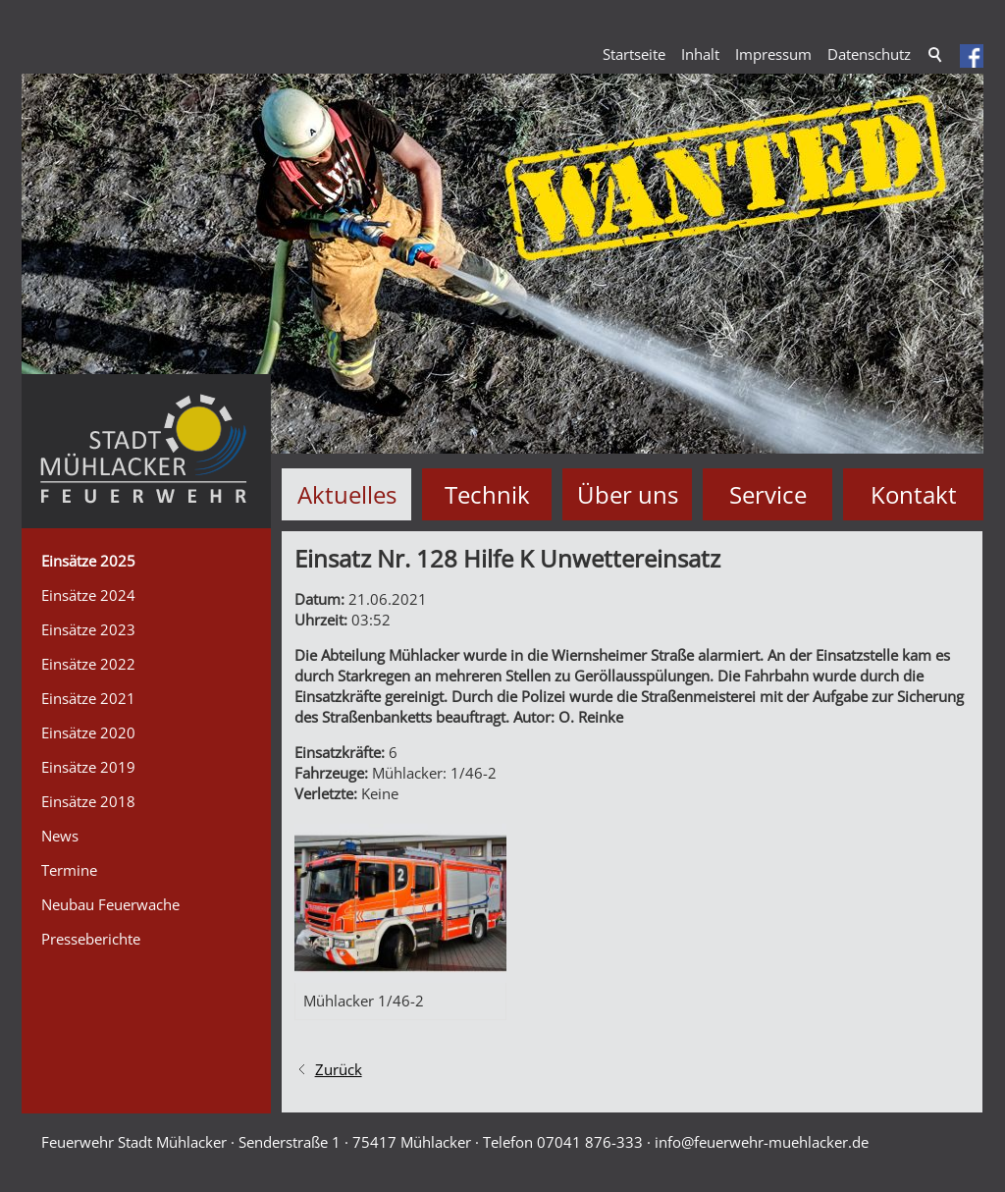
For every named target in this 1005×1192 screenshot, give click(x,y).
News (60, 835)
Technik (487, 494)
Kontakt (914, 494)
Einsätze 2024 (88, 595)
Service (768, 494)
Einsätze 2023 (88, 629)
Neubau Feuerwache (110, 904)
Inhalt (700, 54)
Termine (69, 870)
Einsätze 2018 (88, 801)
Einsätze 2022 (88, 664)
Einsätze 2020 (88, 732)
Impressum (773, 54)
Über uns (627, 494)
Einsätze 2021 (88, 698)
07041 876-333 (590, 1142)
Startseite (634, 54)
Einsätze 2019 (88, 767)
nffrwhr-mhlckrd (762, 1142)
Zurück (338, 1069)
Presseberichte (90, 938)
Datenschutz (869, 54)
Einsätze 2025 (88, 560)
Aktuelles (347, 494)
